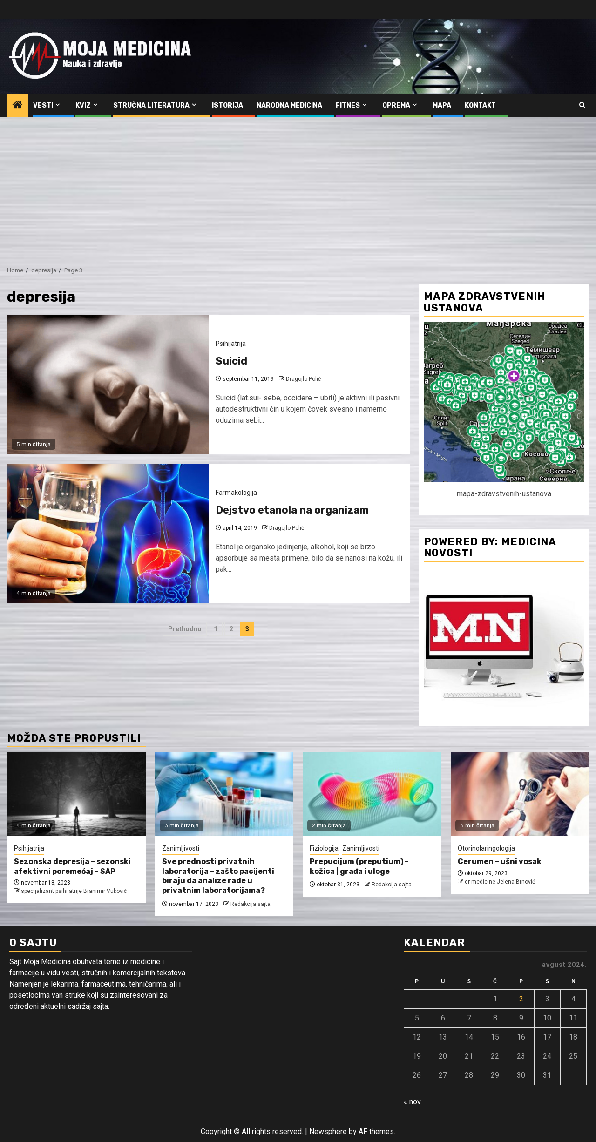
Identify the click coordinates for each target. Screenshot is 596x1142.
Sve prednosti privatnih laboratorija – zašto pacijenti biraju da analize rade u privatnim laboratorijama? (218, 876)
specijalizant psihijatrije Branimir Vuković (74, 891)
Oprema (396, 105)
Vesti (43, 105)
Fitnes (348, 105)
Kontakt (480, 105)
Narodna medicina (289, 105)
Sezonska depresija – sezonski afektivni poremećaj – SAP (72, 866)
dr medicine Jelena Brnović (500, 881)
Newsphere (328, 1131)
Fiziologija (324, 848)
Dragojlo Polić (303, 379)
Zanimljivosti (180, 848)
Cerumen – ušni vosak (500, 861)
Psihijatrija (231, 343)
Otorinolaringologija (486, 848)
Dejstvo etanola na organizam (292, 510)
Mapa (442, 105)
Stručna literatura (151, 105)
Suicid (231, 361)
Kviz (83, 105)
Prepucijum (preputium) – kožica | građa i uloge (359, 866)
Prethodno (185, 629)
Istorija (227, 105)
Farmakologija (236, 492)
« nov (412, 1101)
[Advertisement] (298, 187)
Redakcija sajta (250, 904)
